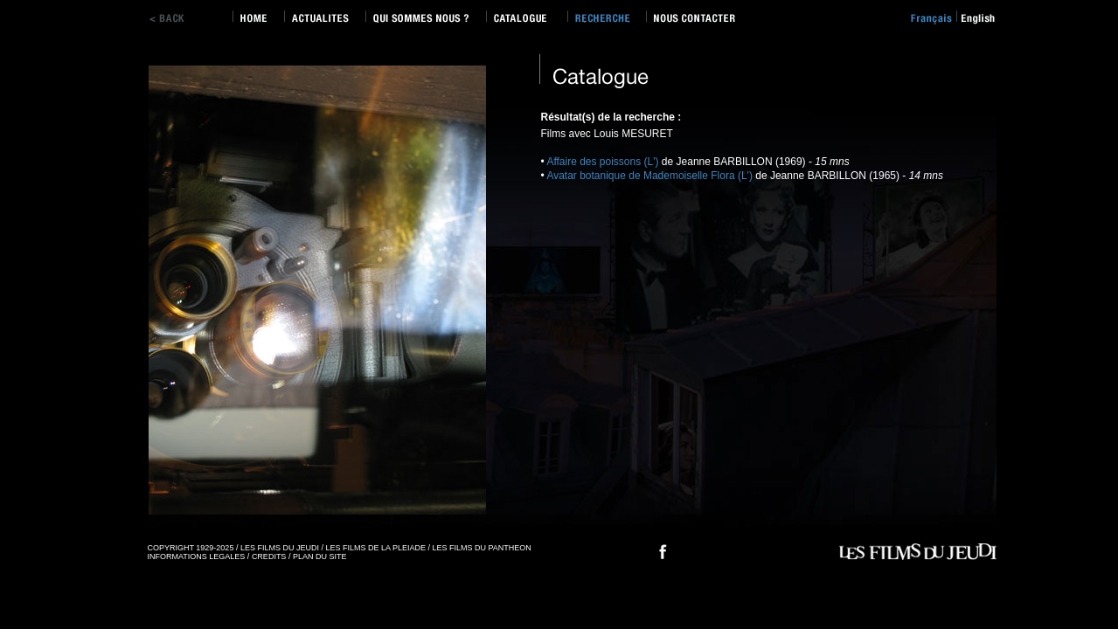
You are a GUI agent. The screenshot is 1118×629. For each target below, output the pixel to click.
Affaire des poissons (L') (602, 162)
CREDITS (269, 556)
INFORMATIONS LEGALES (197, 556)
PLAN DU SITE (320, 556)
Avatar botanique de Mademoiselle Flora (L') (649, 175)
